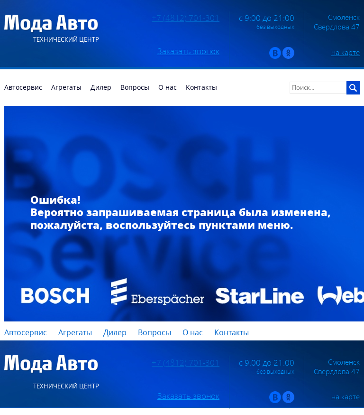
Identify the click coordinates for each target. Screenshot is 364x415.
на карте (345, 52)
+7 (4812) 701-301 (185, 18)
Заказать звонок (188, 51)
